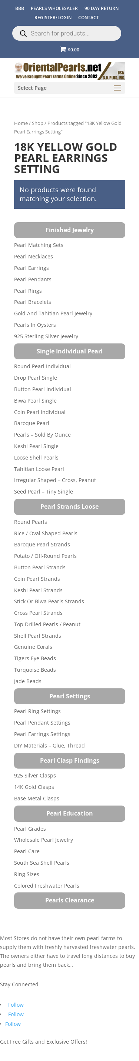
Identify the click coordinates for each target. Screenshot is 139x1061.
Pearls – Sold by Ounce (42, 434)
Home (21, 123)
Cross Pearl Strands (38, 612)
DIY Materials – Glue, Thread (49, 745)
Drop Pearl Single (35, 377)
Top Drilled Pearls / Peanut (47, 624)
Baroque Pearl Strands (42, 544)
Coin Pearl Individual (40, 412)
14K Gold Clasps (34, 786)
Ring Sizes (26, 874)
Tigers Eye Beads (35, 658)
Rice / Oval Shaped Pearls (45, 533)
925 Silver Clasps (35, 775)
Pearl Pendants (33, 279)
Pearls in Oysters (35, 324)
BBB (19, 8)
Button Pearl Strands (40, 567)
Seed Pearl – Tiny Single (43, 491)
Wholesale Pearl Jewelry (43, 839)
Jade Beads (28, 681)
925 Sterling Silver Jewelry (46, 336)
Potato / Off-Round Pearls (45, 555)
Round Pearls (30, 521)
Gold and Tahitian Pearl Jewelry (53, 313)
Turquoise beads (35, 669)
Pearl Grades (30, 828)
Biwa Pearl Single (35, 400)
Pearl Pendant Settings (42, 722)
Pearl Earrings (31, 267)
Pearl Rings (28, 290)
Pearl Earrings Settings (42, 734)
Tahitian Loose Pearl (39, 468)
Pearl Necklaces (33, 256)
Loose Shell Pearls (36, 457)
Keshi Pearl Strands (38, 590)
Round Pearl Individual (42, 366)
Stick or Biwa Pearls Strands (49, 601)
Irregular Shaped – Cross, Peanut (55, 480)
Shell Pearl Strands (37, 635)
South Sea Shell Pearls (41, 862)
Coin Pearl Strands (37, 578)
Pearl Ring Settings (37, 711)
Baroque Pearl (31, 423)
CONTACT (88, 17)
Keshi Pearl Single (36, 446)
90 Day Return (102, 8)
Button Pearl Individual (42, 389)
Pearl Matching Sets (38, 244)
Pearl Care (27, 851)
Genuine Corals (33, 646)
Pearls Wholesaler (54, 8)
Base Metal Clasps (36, 798)
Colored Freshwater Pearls (46, 885)
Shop (37, 123)
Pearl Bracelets (32, 301)
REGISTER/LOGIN (53, 17)
